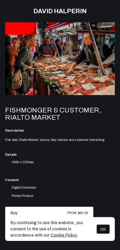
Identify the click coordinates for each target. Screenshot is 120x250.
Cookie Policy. (64, 235)
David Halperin (60, 11)
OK (103, 229)
